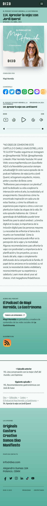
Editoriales (13, 397)
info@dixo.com (11, 462)
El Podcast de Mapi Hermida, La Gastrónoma (20, 11)
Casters (23, 397)
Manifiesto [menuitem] (11, 445)
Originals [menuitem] (10, 426)
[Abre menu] (41, 4)
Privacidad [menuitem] (26, 490)
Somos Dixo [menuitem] (12, 441)
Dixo (5, 397)
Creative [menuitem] (10, 436)
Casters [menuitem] (9, 431)
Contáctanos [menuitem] (39, 490)
